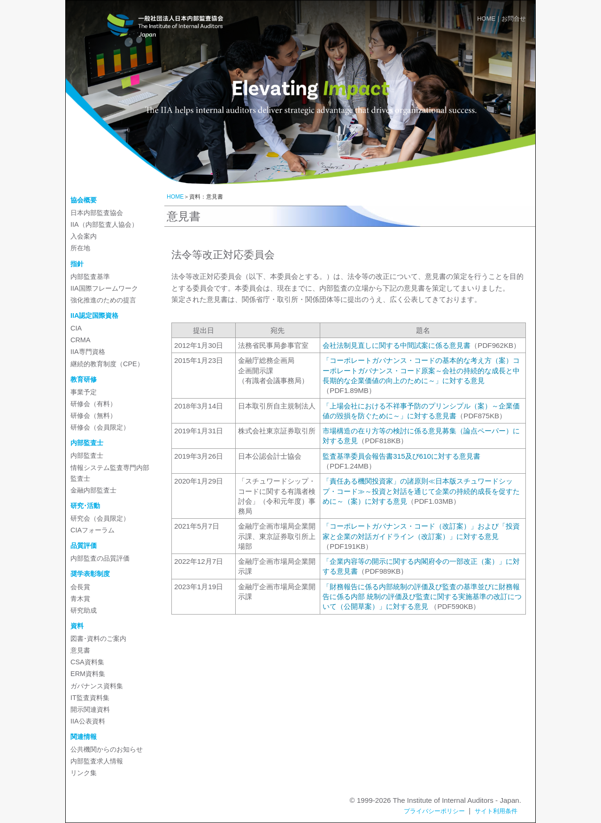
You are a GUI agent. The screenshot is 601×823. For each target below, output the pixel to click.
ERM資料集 (87, 673)
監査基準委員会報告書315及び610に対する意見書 (401, 456)
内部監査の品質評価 (100, 558)
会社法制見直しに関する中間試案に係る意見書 (396, 345)
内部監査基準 (90, 276)
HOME (486, 18)
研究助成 (83, 610)
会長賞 (80, 587)
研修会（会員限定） (100, 427)
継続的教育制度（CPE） (107, 364)
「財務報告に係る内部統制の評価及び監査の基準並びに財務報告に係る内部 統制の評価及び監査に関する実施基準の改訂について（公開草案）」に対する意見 (422, 597)
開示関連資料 (90, 709)
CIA (76, 328)
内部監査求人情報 (96, 761)
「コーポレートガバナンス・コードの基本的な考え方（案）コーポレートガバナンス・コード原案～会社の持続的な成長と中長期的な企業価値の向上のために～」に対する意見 (421, 370)
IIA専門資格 (87, 351)
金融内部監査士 (93, 490)
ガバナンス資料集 (96, 686)
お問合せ (513, 18)
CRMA (80, 340)
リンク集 (83, 773)
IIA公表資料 (87, 721)
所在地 (80, 248)
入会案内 (83, 236)
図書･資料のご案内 (98, 638)
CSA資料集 (87, 662)
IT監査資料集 (89, 697)
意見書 (80, 650)
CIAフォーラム (92, 530)
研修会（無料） (93, 415)
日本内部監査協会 (96, 212)
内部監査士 (86, 455)
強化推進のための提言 (103, 300)
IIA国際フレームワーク (104, 288)
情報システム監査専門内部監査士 (109, 473)
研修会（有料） (93, 404)
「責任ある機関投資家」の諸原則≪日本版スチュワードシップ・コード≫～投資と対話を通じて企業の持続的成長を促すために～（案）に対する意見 (421, 491)
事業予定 (83, 392)
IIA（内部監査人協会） (104, 224)
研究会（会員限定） (100, 518)
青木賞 (80, 598)
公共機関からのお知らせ (106, 749)
